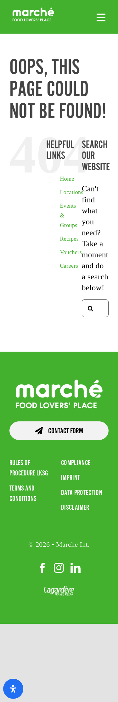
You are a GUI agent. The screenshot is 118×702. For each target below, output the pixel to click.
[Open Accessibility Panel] (13, 689)
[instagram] (59, 568)
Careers (69, 266)
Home (67, 179)
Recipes (69, 239)
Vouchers (71, 252)
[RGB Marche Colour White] (33, 10)
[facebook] (42, 568)
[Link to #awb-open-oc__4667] (101, 18)
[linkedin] (75, 568)
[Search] (90, 308)
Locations (71, 192)
